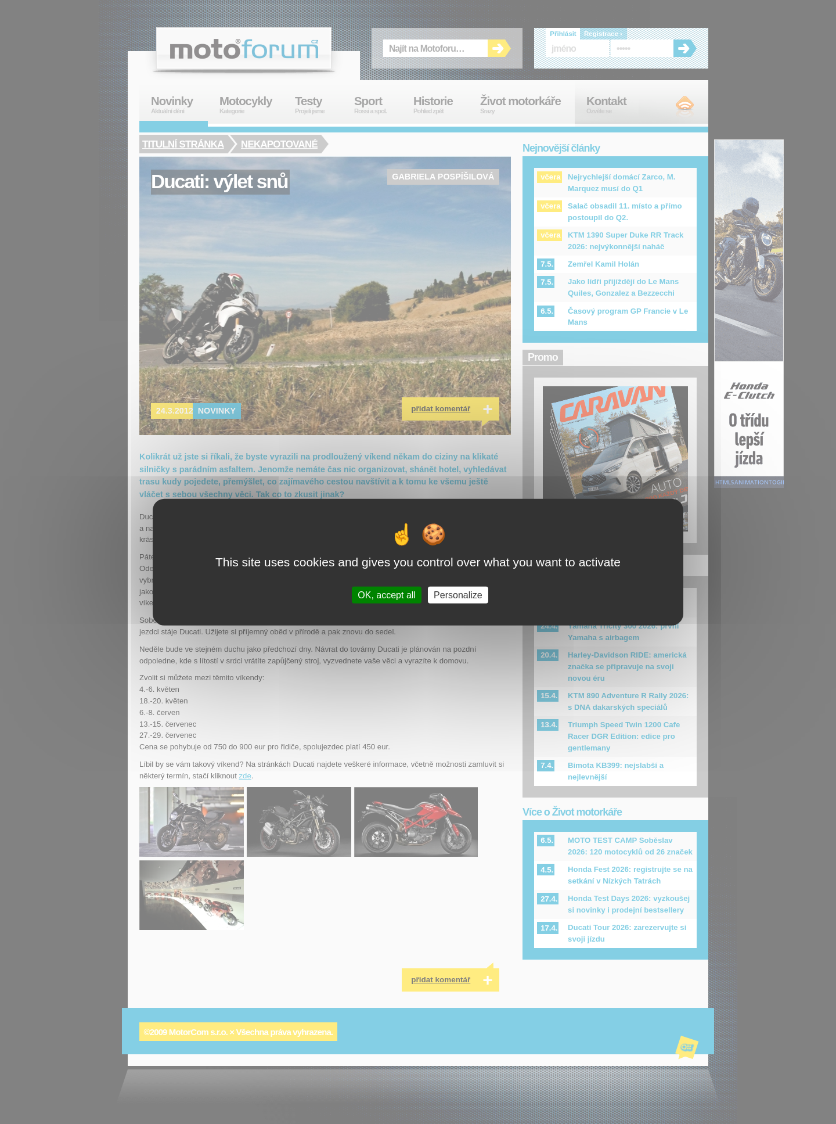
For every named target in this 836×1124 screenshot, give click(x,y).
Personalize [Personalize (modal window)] (458, 595)
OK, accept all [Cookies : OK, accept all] (387, 595)
